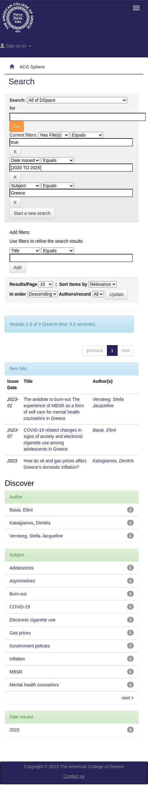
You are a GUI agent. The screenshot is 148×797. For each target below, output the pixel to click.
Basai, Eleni (104, 430)
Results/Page (23, 284)
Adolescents (21, 567)
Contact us (74, 776)
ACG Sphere (32, 66)
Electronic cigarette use (32, 619)
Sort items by (73, 284)
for (12, 108)
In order (17, 294)
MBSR (15, 671)
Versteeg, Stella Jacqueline (36, 535)
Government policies (29, 645)
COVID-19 (19, 606)
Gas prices (20, 632)
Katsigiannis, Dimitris (113, 460)
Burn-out (18, 593)
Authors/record (75, 294)
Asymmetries (22, 580)
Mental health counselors (34, 684)
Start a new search (32, 213)
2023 (14, 729)
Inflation (17, 658)
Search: (17, 100)
